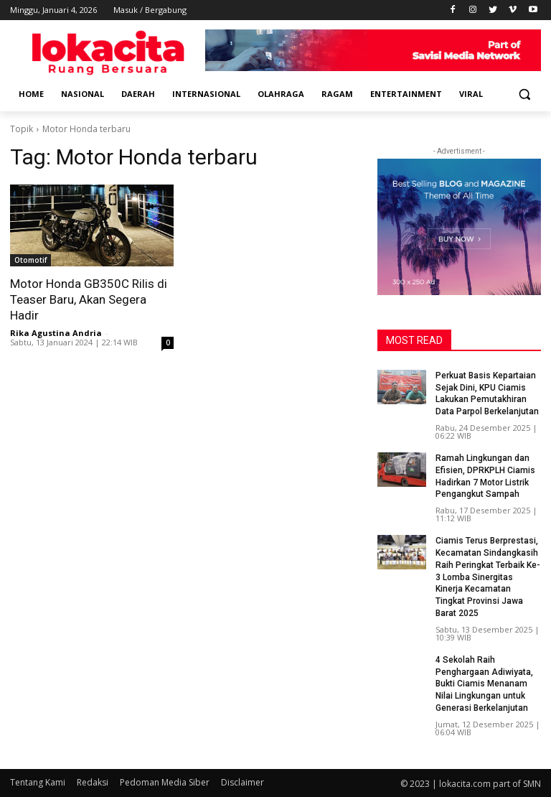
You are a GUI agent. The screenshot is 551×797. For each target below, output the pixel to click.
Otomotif (30, 260)
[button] (524, 94)
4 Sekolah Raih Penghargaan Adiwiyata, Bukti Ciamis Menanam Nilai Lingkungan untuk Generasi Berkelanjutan (484, 684)
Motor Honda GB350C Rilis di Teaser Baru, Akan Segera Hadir (88, 299)
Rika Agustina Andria (56, 332)
